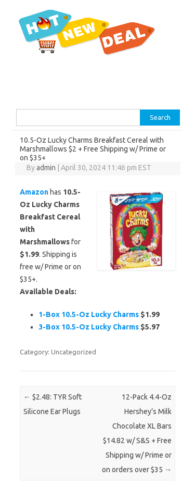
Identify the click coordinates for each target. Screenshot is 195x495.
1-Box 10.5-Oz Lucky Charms (88, 314)
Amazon (34, 192)
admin (46, 167)
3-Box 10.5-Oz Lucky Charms (88, 327)
